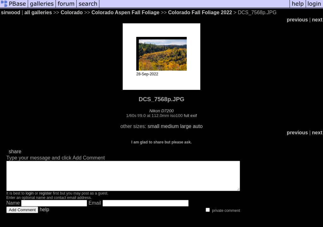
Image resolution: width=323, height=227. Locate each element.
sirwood (10, 12)
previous (297, 19)
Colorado (72, 12)
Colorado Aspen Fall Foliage (125, 12)
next (317, 19)
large (185, 126)
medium (170, 126)
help (44, 215)
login (29, 199)
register (45, 199)
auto (198, 126)
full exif (190, 115)
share (15, 151)
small (153, 126)
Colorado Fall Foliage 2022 (200, 12)
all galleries (38, 12)
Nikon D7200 (161, 110)
